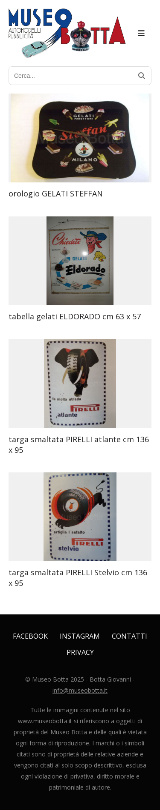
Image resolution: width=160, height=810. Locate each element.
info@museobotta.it (80, 690)
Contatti (129, 636)
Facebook (30, 636)
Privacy (80, 652)
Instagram (80, 636)
